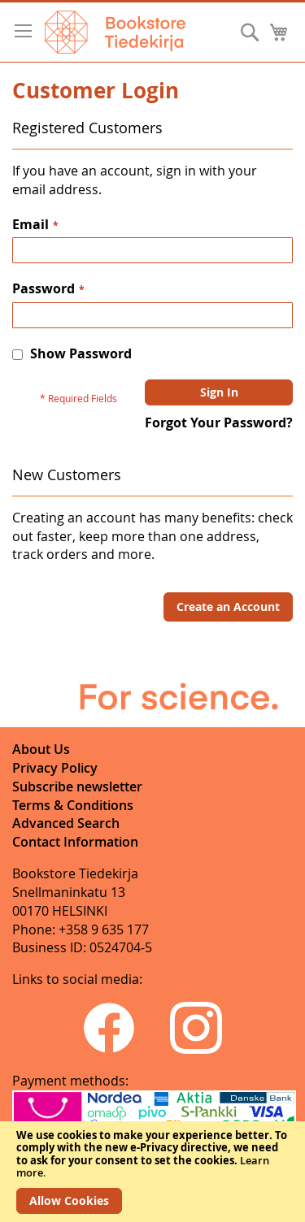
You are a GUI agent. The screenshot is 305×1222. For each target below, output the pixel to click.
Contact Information (75, 842)
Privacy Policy (55, 768)
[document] (152, 1171)
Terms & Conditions (72, 805)
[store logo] (115, 32)
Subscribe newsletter (77, 786)
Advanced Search (66, 823)
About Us (41, 749)
